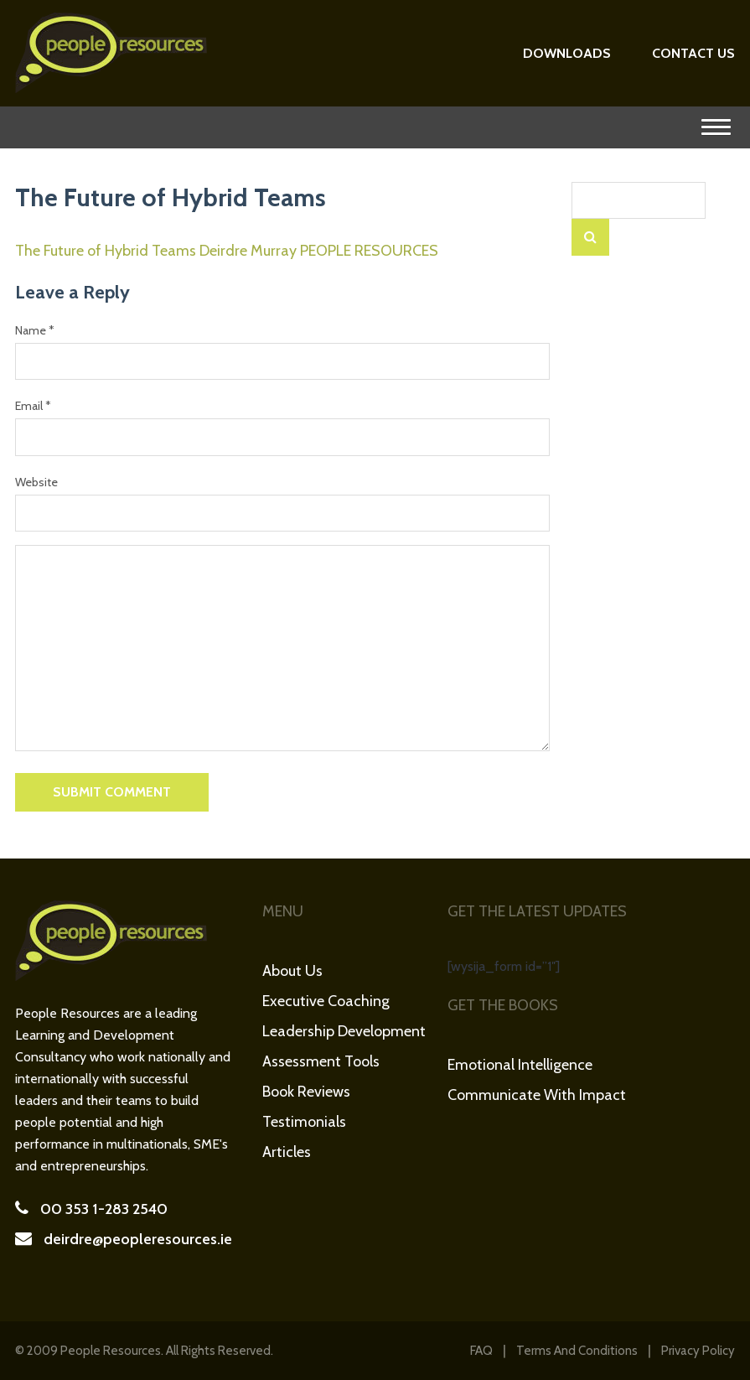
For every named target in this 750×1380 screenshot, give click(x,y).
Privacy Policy (698, 1350)
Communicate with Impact (536, 1095)
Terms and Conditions (577, 1350)
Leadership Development (344, 1031)
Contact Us (693, 53)
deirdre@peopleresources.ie (138, 1239)
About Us (292, 971)
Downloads (567, 53)
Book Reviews (306, 1091)
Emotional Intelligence (519, 1065)
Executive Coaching (326, 1001)
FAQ (481, 1350)
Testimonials (304, 1122)
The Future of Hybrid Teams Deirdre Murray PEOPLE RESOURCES (226, 250)
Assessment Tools (321, 1061)
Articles (286, 1152)
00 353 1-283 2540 (104, 1209)
